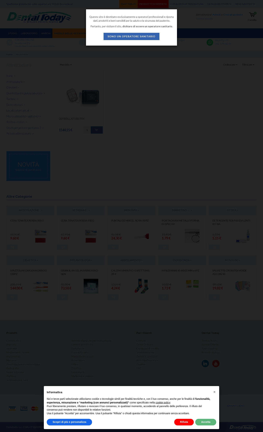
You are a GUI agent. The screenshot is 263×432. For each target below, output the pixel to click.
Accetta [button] (205, 421)
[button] (214, 392)
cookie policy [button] (163, 402)
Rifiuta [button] (184, 421)
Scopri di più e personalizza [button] (69, 421)
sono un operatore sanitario (131, 36)
